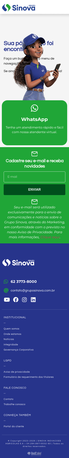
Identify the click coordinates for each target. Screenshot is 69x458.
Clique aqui (50, 237)
